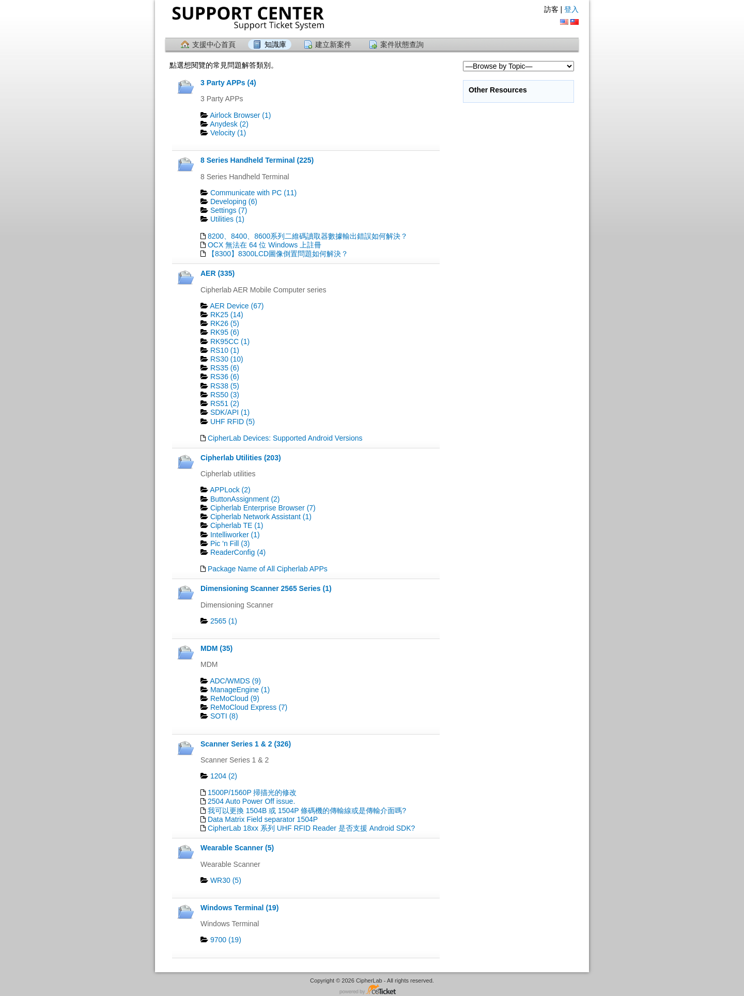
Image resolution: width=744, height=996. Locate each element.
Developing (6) (233, 201)
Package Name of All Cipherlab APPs (268, 569)
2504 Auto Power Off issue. (251, 801)
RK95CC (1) (230, 341)
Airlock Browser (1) (240, 115)
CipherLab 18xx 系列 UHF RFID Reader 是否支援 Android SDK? (311, 828)
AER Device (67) (237, 306)
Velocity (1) (228, 133)
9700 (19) (225, 940)
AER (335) (217, 273)
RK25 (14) (226, 314)
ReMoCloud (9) (234, 698)
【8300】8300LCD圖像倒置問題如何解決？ (278, 254)
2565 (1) (223, 621)
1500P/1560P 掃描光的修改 (252, 792)
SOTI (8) (224, 716)
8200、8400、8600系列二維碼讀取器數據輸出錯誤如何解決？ (308, 236)
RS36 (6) (224, 376)
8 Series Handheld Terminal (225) (257, 160)
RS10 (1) (224, 350)
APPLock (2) (230, 490)
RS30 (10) (226, 359)
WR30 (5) (225, 880)
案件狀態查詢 (402, 44)
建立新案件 (333, 44)
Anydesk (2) (229, 124)
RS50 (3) (224, 395)
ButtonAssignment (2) (245, 499)
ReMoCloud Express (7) (248, 707)
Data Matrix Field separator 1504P (263, 819)
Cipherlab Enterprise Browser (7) (263, 508)
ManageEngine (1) (240, 690)
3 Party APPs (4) (228, 83)
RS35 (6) (224, 368)
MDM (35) (216, 648)
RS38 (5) (224, 386)
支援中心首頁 (214, 44)
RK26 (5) (224, 323)
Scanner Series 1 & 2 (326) (245, 744)
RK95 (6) (224, 332)
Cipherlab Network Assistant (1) (261, 516)
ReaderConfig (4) (238, 552)
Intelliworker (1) (235, 535)
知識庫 (275, 44)
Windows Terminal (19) (239, 908)
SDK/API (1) (230, 412)
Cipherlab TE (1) (236, 525)
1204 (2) (223, 776)
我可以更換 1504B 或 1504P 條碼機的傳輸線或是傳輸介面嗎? (307, 810)
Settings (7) (228, 210)
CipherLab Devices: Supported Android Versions (285, 438)
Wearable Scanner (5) (237, 848)
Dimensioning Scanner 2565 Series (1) (266, 588)
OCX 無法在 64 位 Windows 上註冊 (264, 245)
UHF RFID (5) (232, 421)
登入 (571, 9)
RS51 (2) (224, 403)
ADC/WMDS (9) (235, 681)
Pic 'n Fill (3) (230, 543)
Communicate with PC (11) (253, 193)
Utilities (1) (227, 219)
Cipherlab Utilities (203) (240, 458)
